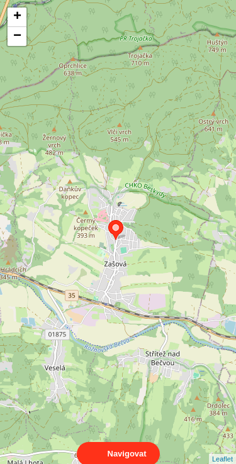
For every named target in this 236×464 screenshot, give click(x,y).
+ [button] (17, 17)
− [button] (17, 36)
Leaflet (222, 447)
